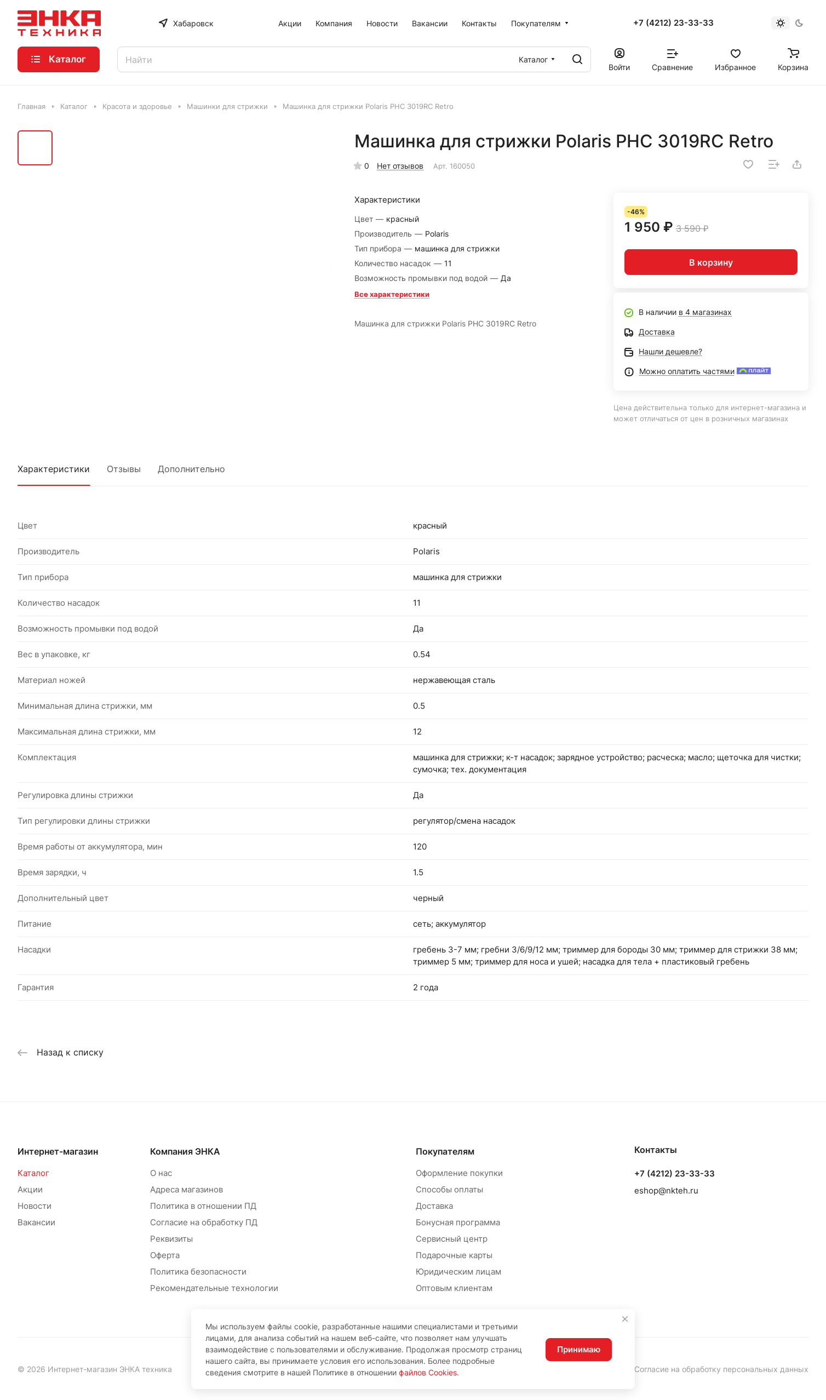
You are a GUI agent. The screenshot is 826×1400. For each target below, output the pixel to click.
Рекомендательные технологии (214, 1288)
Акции (30, 1189)
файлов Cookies (428, 1372)
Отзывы (124, 468)
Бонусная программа (458, 1222)
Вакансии (36, 1222)
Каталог (33, 1173)
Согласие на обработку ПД (203, 1222)
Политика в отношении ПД (203, 1206)
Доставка (434, 1206)
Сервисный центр (451, 1238)
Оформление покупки (459, 1173)
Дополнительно (191, 468)
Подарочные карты (454, 1255)
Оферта (165, 1255)
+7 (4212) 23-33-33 (673, 23)
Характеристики (54, 468)
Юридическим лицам (458, 1271)
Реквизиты (171, 1238)
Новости (34, 1206)
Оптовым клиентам (454, 1288)
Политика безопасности (198, 1271)
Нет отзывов (400, 165)
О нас (161, 1173)
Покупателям (445, 1151)
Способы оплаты (449, 1189)
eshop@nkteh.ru (666, 1190)
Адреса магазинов (186, 1189)
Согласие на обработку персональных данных (721, 1369)
